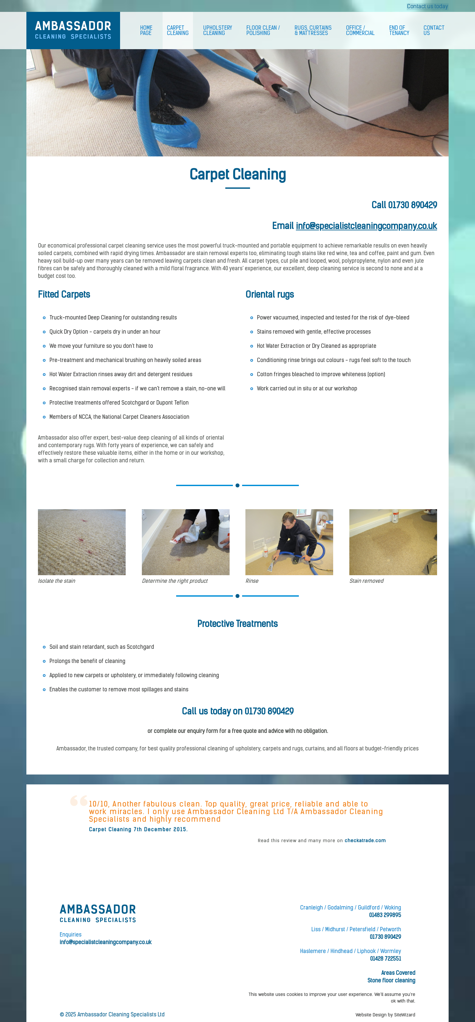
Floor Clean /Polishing (263, 31)
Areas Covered (398, 973)
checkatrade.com (365, 841)
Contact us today (428, 6)
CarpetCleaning (178, 31)
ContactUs (434, 31)
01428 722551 (385, 959)
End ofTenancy (399, 31)
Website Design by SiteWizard (385, 1015)
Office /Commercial (360, 31)
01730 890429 (412, 206)
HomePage (146, 31)
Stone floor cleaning (391, 981)
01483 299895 (385, 915)
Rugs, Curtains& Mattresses (313, 31)
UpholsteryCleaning (217, 31)
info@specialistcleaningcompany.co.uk (364, 226)
